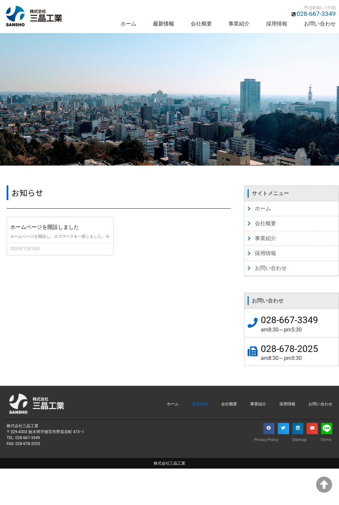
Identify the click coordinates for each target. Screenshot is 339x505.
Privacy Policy (266, 439)
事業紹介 (239, 24)
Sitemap (299, 439)
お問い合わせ (320, 24)
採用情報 (276, 24)
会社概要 (201, 24)
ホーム (128, 24)
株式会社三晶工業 (169, 463)
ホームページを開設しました (44, 227)
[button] (268, 428)
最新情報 (163, 24)
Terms (325, 439)
